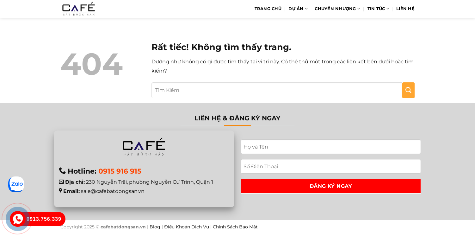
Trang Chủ (268, 8)
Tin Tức (378, 9)
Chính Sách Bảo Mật (235, 227)
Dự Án (298, 9)
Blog (155, 227)
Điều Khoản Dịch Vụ (186, 227)
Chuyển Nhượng (337, 9)
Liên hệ (405, 8)
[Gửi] (408, 90)
